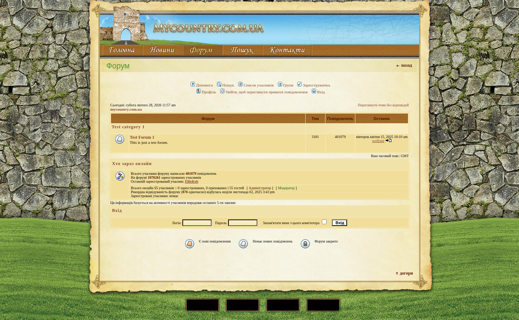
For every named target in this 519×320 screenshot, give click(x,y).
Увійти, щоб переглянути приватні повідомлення (264, 92)
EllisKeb (191, 181)
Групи (285, 85)
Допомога (202, 85)
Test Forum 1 (142, 137)
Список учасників (256, 85)
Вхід (318, 92)
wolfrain (378, 141)
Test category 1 (128, 126)
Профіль (206, 92)
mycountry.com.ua (126, 109)
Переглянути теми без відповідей (383, 105)
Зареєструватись (313, 85)
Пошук (225, 85)
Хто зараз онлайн (132, 163)
